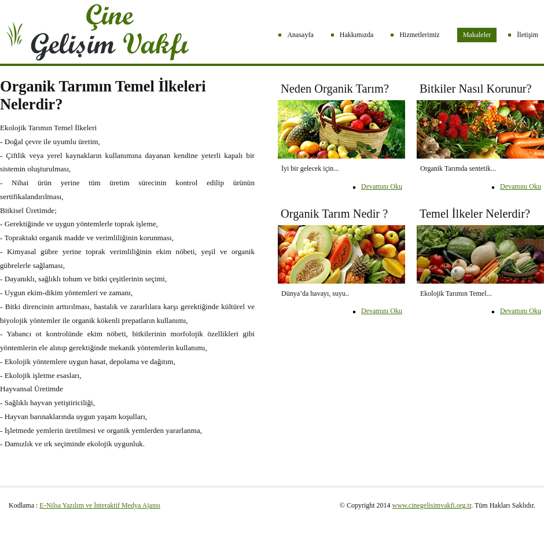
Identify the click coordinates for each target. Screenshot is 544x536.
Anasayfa (300, 35)
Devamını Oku (520, 186)
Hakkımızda (357, 35)
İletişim (527, 35)
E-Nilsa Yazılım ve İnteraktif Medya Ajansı (99, 505)
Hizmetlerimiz (419, 35)
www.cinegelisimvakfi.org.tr (432, 505)
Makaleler (477, 35)
